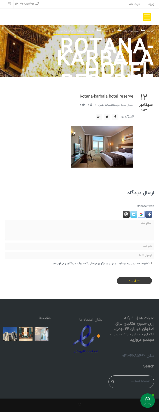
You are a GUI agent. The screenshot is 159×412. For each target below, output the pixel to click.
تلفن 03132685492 (138, 356)
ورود (151, 4)
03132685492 (26, 4)
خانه (150, 31)
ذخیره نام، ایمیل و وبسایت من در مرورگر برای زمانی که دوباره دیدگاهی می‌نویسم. (100, 264)
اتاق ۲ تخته (109, 31)
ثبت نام (134, 4)
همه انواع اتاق (131, 31)
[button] (148, 214)
